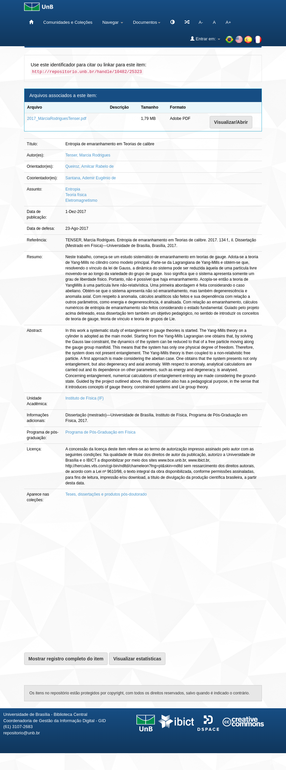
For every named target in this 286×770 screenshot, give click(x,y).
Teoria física (76, 194)
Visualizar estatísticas (137, 658)
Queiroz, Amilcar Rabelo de (89, 166)
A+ (228, 22)
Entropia (72, 189)
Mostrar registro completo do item (65, 658)
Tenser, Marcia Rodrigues (87, 155)
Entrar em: (205, 38)
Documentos (147, 22)
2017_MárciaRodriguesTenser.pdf (56, 118)
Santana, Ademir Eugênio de (90, 178)
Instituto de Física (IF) (84, 398)
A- (201, 22)
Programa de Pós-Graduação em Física (100, 432)
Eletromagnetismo (81, 200)
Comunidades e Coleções (67, 22)
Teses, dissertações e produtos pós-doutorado (106, 494)
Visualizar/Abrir (231, 122)
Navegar (112, 22)
